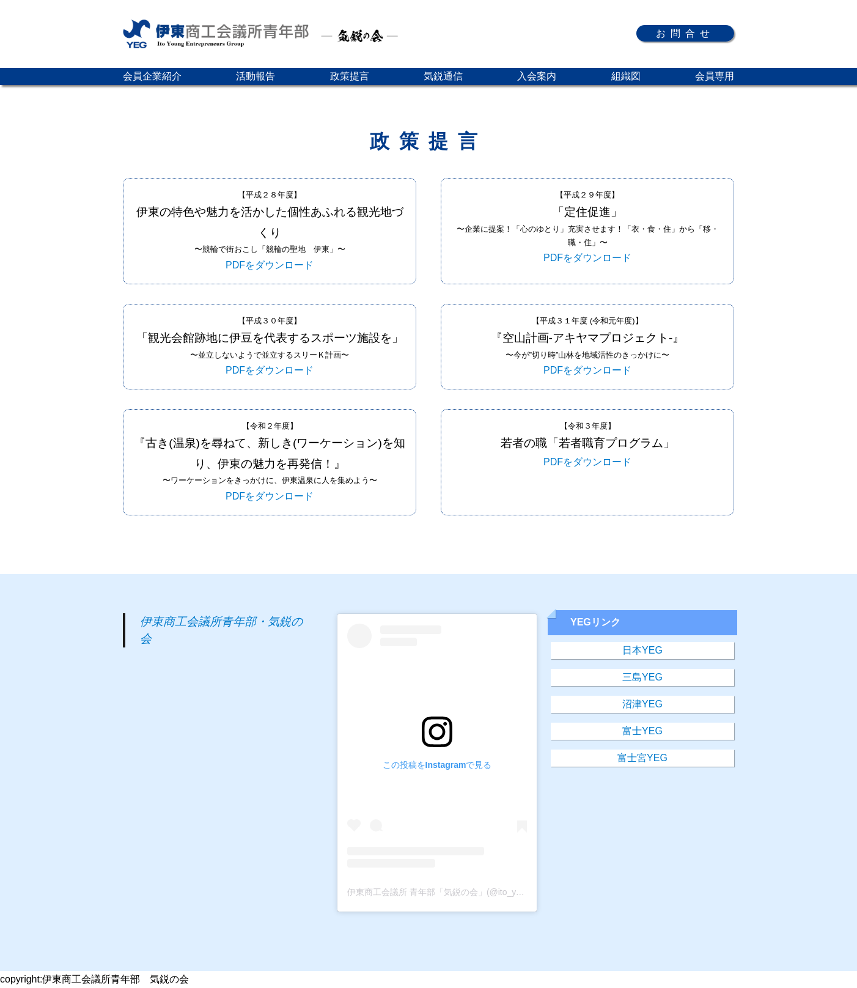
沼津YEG (642, 704)
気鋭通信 (443, 76)
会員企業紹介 (152, 76)
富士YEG (642, 731)
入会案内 (536, 76)
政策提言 (349, 76)
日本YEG (642, 650)
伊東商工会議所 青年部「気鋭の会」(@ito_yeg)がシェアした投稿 (472, 892)
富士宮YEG (642, 758)
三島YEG (642, 677)
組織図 (626, 76)
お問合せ (685, 33)
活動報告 (255, 76)
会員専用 (714, 76)
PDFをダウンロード (270, 265)
